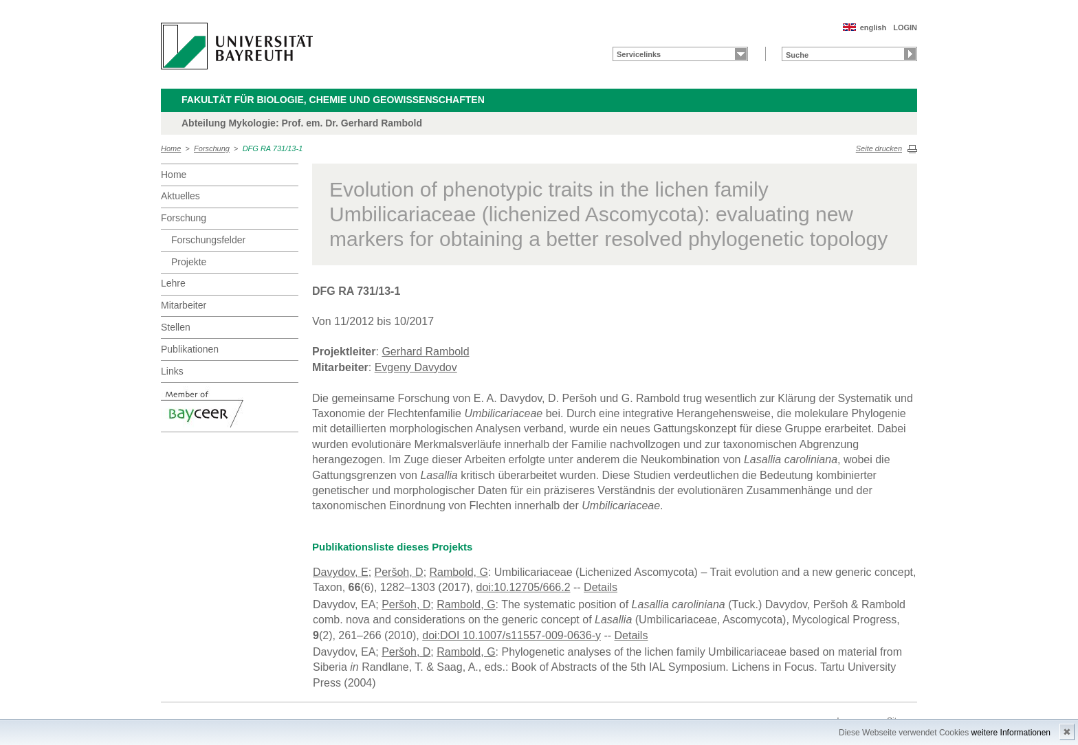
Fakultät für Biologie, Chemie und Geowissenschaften (333, 99)
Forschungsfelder (208, 239)
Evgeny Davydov (416, 367)
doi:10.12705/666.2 (523, 587)
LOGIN (905, 27)
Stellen (175, 327)
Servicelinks (639, 54)
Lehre (173, 283)
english (873, 27)
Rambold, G (459, 572)
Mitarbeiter (183, 305)
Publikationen (190, 349)
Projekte (188, 261)
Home (171, 148)
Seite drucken (879, 148)
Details (600, 587)
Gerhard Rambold (425, 351)
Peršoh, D (399, 572)
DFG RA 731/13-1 (273, 148)
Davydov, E (340, 572)
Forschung (212, 148)
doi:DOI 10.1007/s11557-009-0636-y (511, 635)
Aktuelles (180, 195)
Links (172, 371)
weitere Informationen (1010, 732)
